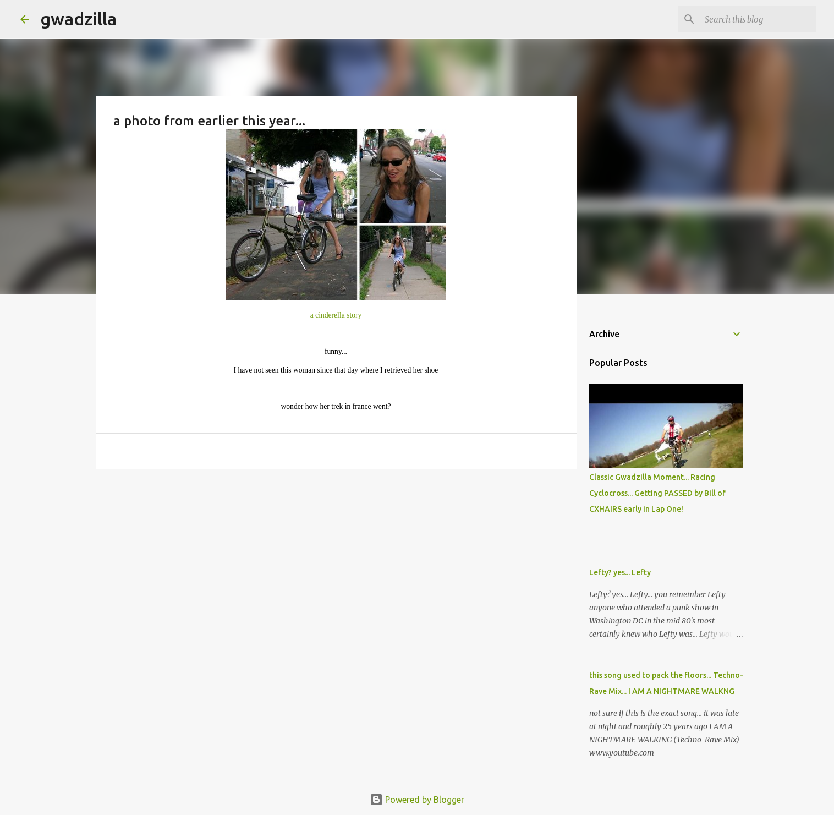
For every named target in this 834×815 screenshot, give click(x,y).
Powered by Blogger (417, 800)
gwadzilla (78, 19)
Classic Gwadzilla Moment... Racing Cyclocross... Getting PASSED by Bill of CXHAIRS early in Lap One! (657, 493)
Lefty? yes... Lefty (620, 572)
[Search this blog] (758, 19)
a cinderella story (336, 315)
